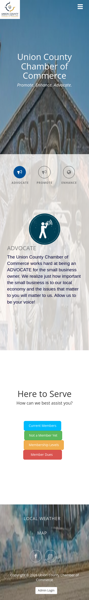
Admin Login (46, 590)
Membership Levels (44, 445)
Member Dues (42, 454)
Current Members (42, 425)
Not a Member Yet (43, 435)
